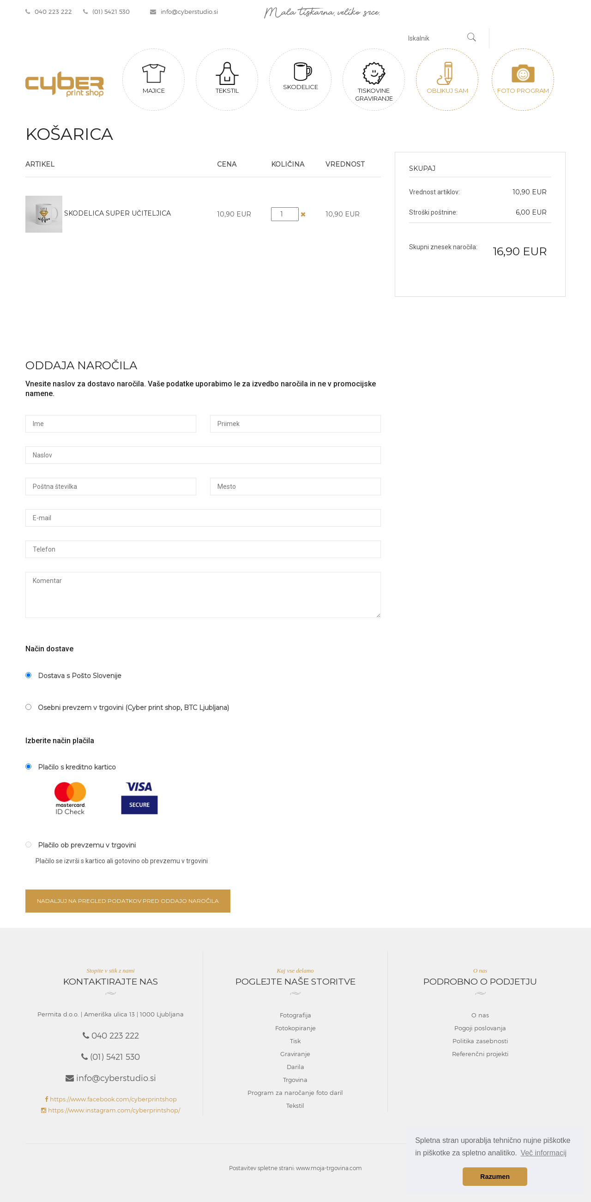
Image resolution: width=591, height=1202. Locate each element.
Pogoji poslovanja (480, 1028)
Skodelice (300, 76)
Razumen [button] (495, 1176)
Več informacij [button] (543, 1153)
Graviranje (295, 1054)
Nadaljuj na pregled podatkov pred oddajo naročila (128, 900)
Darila (295, 1066)
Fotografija (295, 1015)
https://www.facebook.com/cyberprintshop (111, 1099)
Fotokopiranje (295, 1028)
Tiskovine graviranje (374, 82)
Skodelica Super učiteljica (117, 213)
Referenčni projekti (480, 1054)
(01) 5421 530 (106, 11)
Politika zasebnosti (480, 1041)
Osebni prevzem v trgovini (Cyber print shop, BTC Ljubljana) (127, 707)
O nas (480, 1015)
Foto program (523, 78)
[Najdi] (472, 38)
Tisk (295, 1041)
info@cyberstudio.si (184, 11)
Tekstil (227, 78)
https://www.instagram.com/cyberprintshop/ (110, 1110)
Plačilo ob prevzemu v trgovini (80, 845)
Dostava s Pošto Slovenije (73, 676)
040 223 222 (48, 11)
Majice (153, 78)
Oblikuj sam (447, 78)
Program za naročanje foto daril (295, 1092)
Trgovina (295, 1079)
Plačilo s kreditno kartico (70, 767)
